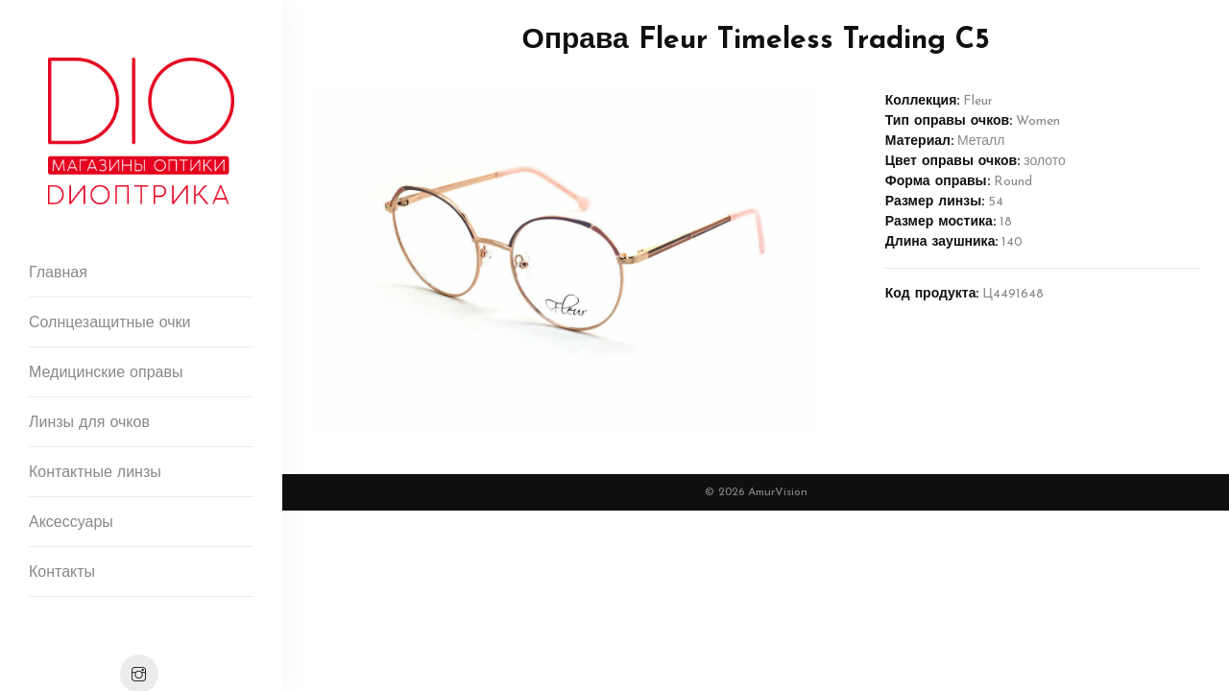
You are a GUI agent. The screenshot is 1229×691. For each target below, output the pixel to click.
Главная (58, 273)
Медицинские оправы (105, 373)
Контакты (62, 573)
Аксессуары (71, 523)
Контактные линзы (95, 473)
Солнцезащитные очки (110, 323)
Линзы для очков (89, 423)
